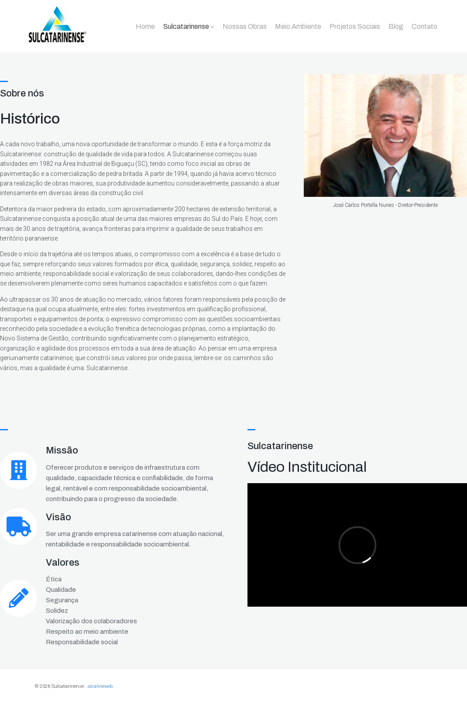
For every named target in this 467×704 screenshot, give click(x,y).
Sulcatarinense (186, 26)
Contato (424, 26)
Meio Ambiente (298, 26)
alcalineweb (100, 686)
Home (145, 26)
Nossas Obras (245, 26)
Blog (395, 26)
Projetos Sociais (355, 26)
